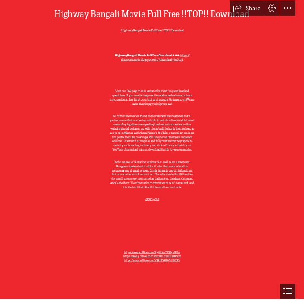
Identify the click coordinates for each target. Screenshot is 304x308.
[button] (247, 8)
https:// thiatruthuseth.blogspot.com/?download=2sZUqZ (155, 58)
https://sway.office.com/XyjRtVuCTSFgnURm (152, 252)
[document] (152, 154)
